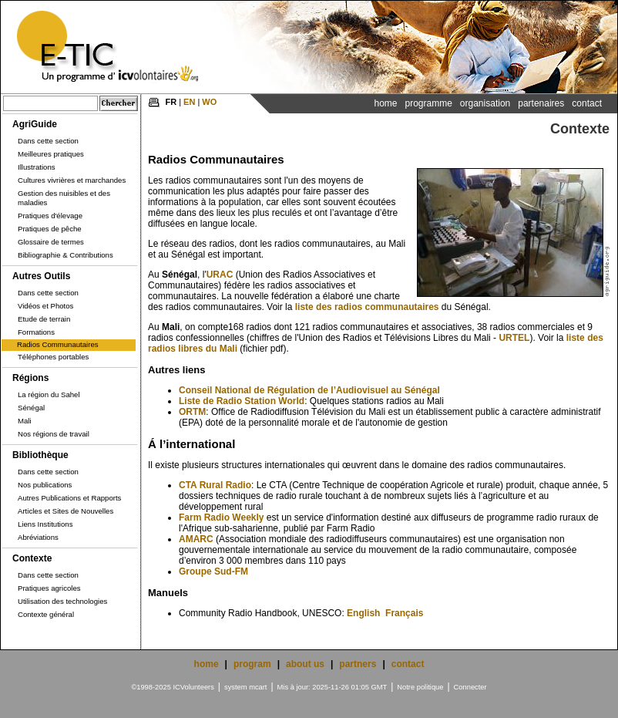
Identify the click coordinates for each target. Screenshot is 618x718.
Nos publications (45, 484)
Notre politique (420, 687)
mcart (258, 687)
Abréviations (38, 537)
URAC (220, 274)
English (363, 613)
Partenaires (541, 103)
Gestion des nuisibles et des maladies (64, 198)
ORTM (192, 411)
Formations (36, 332)
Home (385, 103)
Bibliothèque (40, 455)
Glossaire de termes (51, 242)
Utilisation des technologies (62, 601)
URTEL (514, 337)
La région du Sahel (49, 394)
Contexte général (46, 614)
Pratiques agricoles (49, 588)
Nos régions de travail (53, 434)
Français (404, 613)
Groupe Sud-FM (213, 571)
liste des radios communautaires (367, 307)
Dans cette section (48, 141)
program (252, 664)
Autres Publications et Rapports (69, 498)
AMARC (196, 539)
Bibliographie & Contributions (65, 255)
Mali (25, 420)
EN (189, 101)
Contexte (32, 558)
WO (209, 101)
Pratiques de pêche (50, 228)
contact (408, 664)
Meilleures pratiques (51, 154)
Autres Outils (41, 276)
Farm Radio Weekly (221, 517)
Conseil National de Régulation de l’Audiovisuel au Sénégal (309, 390)
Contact (587, 103)
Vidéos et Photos (45, 306)
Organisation (485, 103)
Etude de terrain (44, 319)
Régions (30, 377)
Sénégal (31, 407)
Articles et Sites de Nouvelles (65, 511)
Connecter (470, 687)
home (206, 664)
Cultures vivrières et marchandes (72, 180)
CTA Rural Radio (215, 485)
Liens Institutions (45, 524)
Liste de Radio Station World (241, 401)
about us (305, 664)
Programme (428, 103)
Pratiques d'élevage (50, 215)
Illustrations (36, 167)
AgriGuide (34, 124)
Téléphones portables (53, 356)
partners (357, 664)
